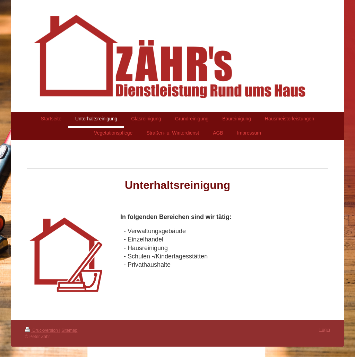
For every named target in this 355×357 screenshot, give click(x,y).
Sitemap (69, 330)
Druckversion (42, 330)
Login (324, 329)
